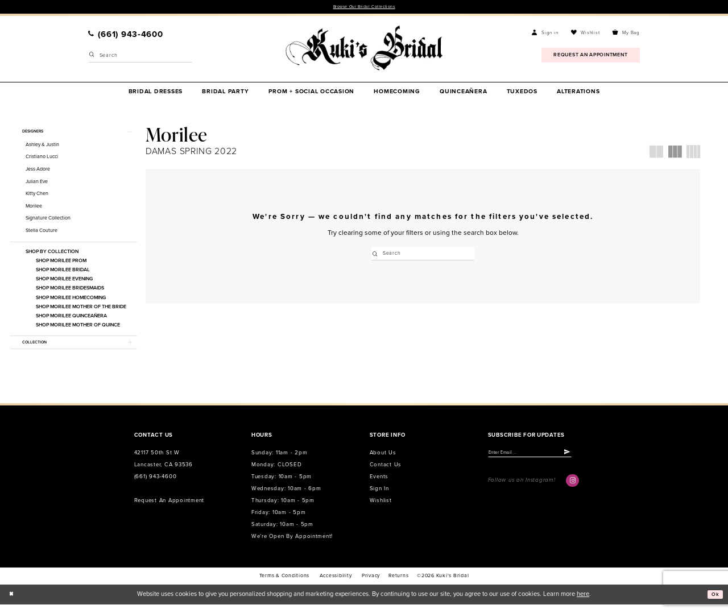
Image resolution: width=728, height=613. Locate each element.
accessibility (336, 584)
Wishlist (381, 509)
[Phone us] (125, 35)
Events (379, 485)
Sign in (379, 497)
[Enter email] (541, 462)
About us (383, 461)
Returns (398, 584)
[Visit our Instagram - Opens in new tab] (572, 492)
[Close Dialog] (12, 602)
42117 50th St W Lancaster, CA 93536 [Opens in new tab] (163, 467)
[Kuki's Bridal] (364, 50)
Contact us (386, 473)
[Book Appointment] (590, 56)
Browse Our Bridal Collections (364, 8)
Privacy (371, 584)
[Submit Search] (92, 57)
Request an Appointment (169, 509)
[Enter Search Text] (140, 57)
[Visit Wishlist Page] (585, 34)
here (583, 602)
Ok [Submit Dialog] (714, 602)
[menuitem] (125, 35)
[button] (545, 34)
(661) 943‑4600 (155, 485)
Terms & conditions (284, 584)
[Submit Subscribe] (590, 462)
